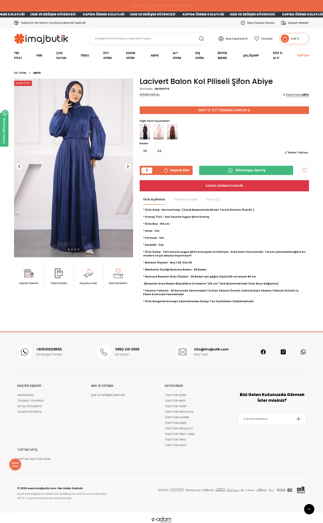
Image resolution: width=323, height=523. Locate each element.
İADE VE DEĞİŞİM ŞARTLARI (108, 395)
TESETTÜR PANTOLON (179, 412)
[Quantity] (146, 170)
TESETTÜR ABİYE (175, 401)
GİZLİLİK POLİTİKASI (29, 412)
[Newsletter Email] (272, 419)
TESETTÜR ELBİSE (175, 423)
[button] (68, 249)
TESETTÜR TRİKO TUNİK (180, 434)
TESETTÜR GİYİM (175, 395)
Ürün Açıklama (154, 199)
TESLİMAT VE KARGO (30, 401)
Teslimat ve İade (185, 199)
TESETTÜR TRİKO (175, 440)
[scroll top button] (309, 509)
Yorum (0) (213, 199)
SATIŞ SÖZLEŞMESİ (29, 406)
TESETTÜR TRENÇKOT (179, 428)
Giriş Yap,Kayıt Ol (237, 39)
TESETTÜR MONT (176, 445)
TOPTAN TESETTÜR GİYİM (33, 459)
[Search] (148, 38)
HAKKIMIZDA (25, 395)
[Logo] (41, 38)
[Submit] (298, 419)
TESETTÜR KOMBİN (177, 417)
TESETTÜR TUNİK (175, 406)
